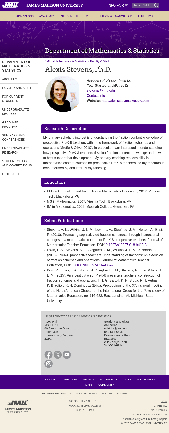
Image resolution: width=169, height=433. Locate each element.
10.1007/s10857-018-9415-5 (125, 245)
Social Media (146, 379)
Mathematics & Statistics (70, 61)
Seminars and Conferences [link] (13, 137)
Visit (89, 16)
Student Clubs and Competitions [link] (17, 163)
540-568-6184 (113, 345)
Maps (89, 384)
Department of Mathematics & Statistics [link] (16, 66)
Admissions (25, 16)
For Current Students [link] (13, 98)
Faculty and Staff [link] (17, 88)
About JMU (83, 393)
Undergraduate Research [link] (15, 150)
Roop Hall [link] (50, 321)
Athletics (145, 16)
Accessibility (109, 379)
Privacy (88, 379)
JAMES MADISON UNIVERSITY (148, 423)
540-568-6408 (113, 331)
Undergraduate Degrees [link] (15, 111)
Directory (70, 379)
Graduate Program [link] (10, 124)
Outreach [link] (10, 174)
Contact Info (96, 95)
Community (106, 384)
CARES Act (160, 405)
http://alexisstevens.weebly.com (125, 100)
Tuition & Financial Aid (115, 16)
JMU (48, 61)
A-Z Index (50, 379)
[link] (48, 358)
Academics (47, 16)
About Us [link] (9, 79)
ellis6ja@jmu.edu (115, 342)
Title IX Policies (158, 410)
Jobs (128, 379)
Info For (118, 5)
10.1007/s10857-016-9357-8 (93, 265)
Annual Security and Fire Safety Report (145, 419)
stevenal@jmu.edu (101, 90)
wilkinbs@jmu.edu (116, 328)
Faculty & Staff (99, 61)
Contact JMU (85, 410)
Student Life (70, 16)
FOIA (164, 401)
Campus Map (117, 393)
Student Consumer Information (149, 414)
